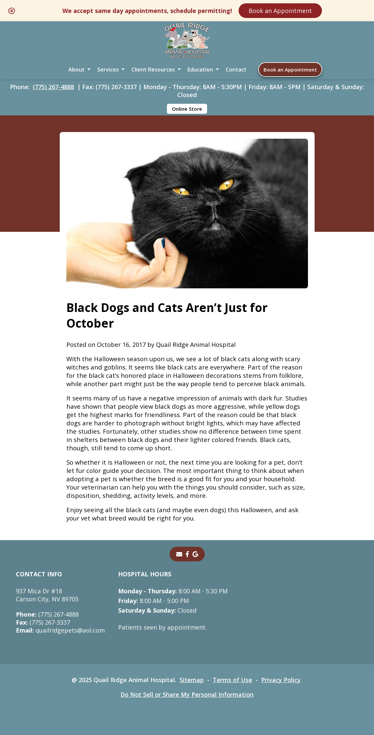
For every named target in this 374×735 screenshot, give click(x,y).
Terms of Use (232, 680)
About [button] (76, 69)
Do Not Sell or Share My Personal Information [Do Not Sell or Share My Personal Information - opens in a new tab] (187, 694)
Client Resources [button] (153, 69)
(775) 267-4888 (53, 87)
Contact (236, 69)
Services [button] (108, 69)
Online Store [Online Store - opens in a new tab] (187, 108)
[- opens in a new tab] (187, 554)
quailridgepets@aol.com (60, 630)
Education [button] (200, 69)
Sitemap (192, 680)
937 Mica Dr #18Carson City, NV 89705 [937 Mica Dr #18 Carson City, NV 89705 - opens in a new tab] (47, 595)
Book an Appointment (280, 11)
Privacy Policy (281, 680)
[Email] (179, 554)
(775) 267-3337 (43, 622)
